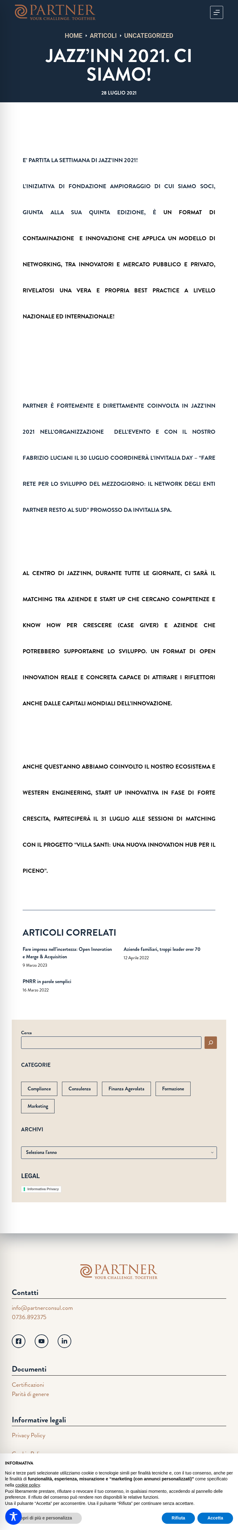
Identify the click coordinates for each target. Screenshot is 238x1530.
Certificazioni (28, 1384)
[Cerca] (211, 1042)
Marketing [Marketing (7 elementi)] (38, 1106)
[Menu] (216, 12)
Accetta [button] (215, 1517)
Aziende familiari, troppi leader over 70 (162, 949)
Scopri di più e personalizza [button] (43, 1517)
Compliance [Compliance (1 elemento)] (39, 1088)
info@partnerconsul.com (42, 1307)
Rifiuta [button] (178, 1517)
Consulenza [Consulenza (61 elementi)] (79, 1088)
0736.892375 (29, 1317)
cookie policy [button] (27, 1485)
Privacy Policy (28, 1435)
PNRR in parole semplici (47, 981)
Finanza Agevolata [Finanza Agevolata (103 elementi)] (126, 1088)
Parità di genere (30, 1394)
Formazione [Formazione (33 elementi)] (173, 1088)
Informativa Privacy (43, 1189)
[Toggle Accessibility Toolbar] (13, 1516)
